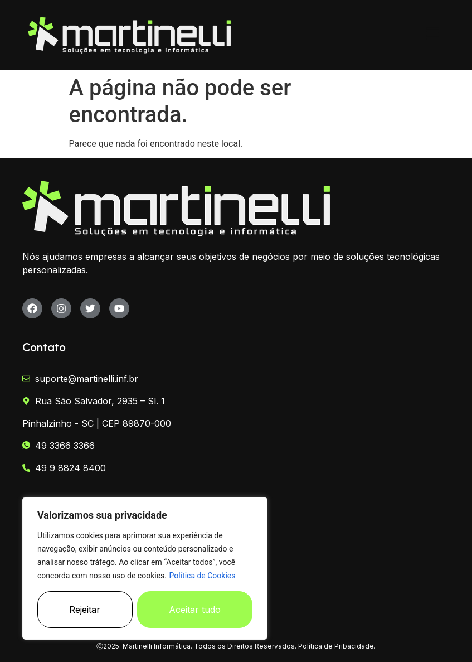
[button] (433, 35)
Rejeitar (84, 609)
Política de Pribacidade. (337, 646)
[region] (144, 568)
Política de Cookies (202, 575)
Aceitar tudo (195, 609)
